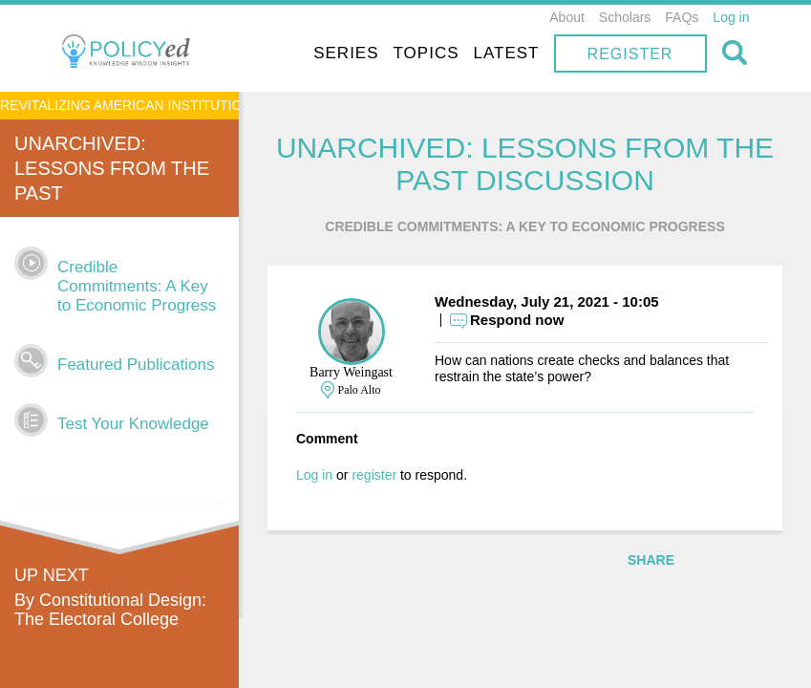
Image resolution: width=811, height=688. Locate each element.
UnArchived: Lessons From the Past (111, 168)
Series (345, 53)
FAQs (681, 17)
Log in (731, 17)
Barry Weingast (351, 372)
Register (630, 54)
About (567, 17)
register (374, 475)
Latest (507, 53)
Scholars (625, 17)
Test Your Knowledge (133, 424)
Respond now (517, 320)
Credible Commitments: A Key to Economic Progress (136, 286)
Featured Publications (135, 364)
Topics (426, 53)
